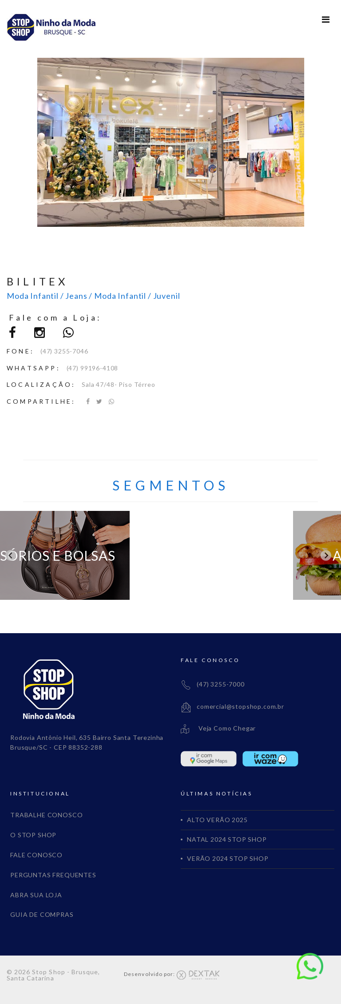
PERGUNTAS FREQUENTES (53, 875)
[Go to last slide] (10, 555)
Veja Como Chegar (218, 728)
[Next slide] (326, 555)
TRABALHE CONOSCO (46, 815)
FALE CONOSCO (36, 855)
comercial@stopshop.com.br (232, 706)
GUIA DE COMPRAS (42, 914)
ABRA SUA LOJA (36, 895)
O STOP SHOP (33, 835)
